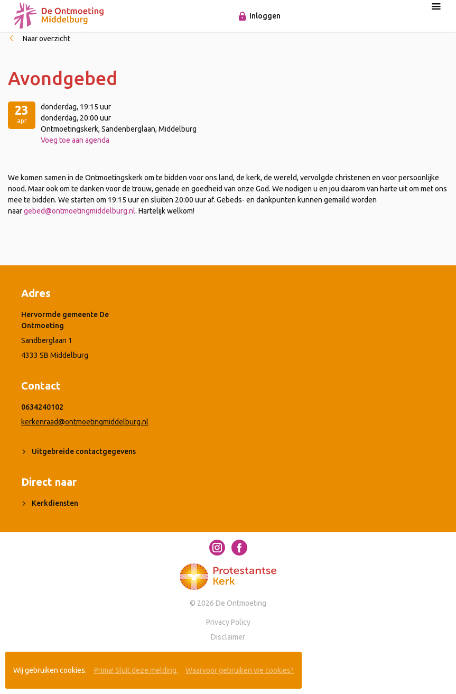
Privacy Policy (228, 622)
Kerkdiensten (55, 503)
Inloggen (265, 16)
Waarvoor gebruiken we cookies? (239, 670)
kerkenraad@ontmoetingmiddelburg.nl (84, 422)
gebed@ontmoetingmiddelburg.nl (79, 211)
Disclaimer (228, 637)
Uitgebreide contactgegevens (84, 451)
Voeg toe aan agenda (75, 140)
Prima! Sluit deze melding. (136, 670)
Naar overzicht (46, 38)
